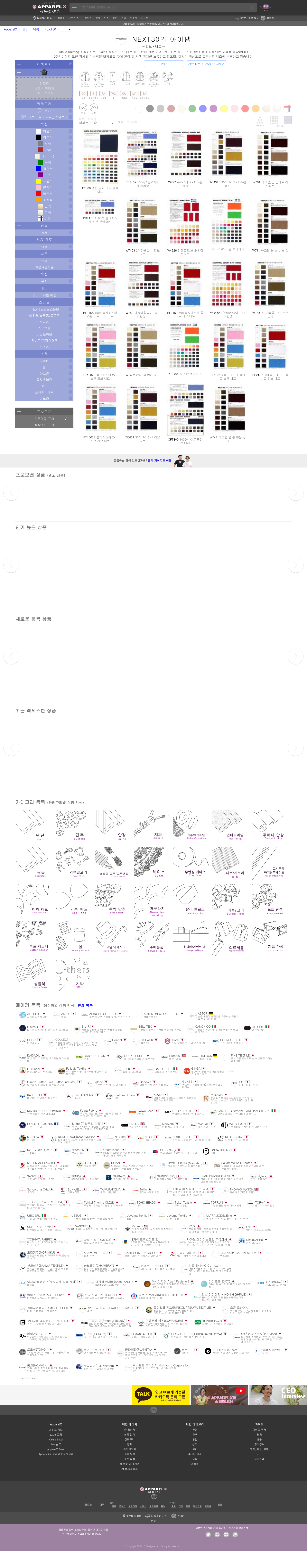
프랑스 (122, 1506)
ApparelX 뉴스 (129, 1469)
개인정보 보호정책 (238, 1527)
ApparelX (10, 29)
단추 (194, 1434)
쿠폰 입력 (129, 1459)
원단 (194, 1429)
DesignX (56, 1444)
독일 (163, 1506)
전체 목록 (85, 1005)
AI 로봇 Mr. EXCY (130, 1464)
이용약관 (200, 1527)
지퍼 (194, 1449)
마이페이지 (129, 1449)
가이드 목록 (259, 1429)
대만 (181, 1506)
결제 (129, 1444)
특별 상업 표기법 (217, 1527)
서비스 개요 (55, 1429)
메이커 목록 (30, 29)
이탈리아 (132, 1506)
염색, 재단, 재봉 (259, 1449)
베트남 (208, 1506)
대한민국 (197, 1506)
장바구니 (130, 1439)
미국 (102, 1504)
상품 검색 (129, 1434)
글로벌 (88, 1504)
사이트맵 (259, 1459)
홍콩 (188, 1506)
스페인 (143, 1506)
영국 (114, 1506)
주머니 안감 (194, 1454)
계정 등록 (129, 1454)
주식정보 (259, 1444)
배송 (259, 1439)
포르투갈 (153, 1506)
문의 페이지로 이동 (160, 460)
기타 (259, 1454)
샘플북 (195, 1464)
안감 (194, 1439)
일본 (220, 1504)
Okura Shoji (56, 1439)
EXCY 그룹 (56, 1434)
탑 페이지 (129, 1429)
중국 (173, 1506)
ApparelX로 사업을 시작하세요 (56, 1454)
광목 (194, 1459)
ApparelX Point (55, 1449)
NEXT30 (50, 29)
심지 (194, 1444)
